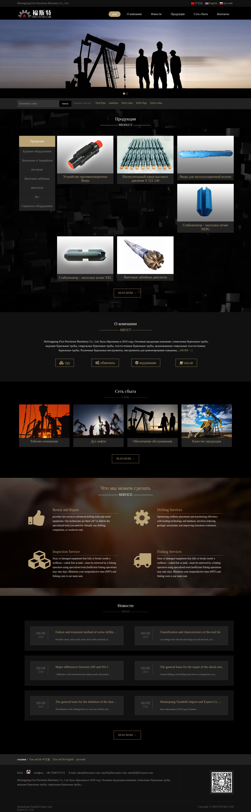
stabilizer (113, 103)
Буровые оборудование (37, 151)
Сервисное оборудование (37, 206)
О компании (134, 14)
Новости (156, 14)
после (186, 363)
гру (64, 363)
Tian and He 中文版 (39, 758)
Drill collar (127, 103)
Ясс (37, 196)
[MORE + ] (186, 350)
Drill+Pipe (141, 103)
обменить (105, 363)
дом (114, 14)
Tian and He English (63, 758)
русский (226, 3)
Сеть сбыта (201, 14)
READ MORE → (127, 293)
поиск (65, 103)
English (211, 3)
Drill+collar (156, 103)
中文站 (197, 3)
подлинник (145, 363)
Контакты (223, 14)
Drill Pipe (101, 103)
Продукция (178, 14)
